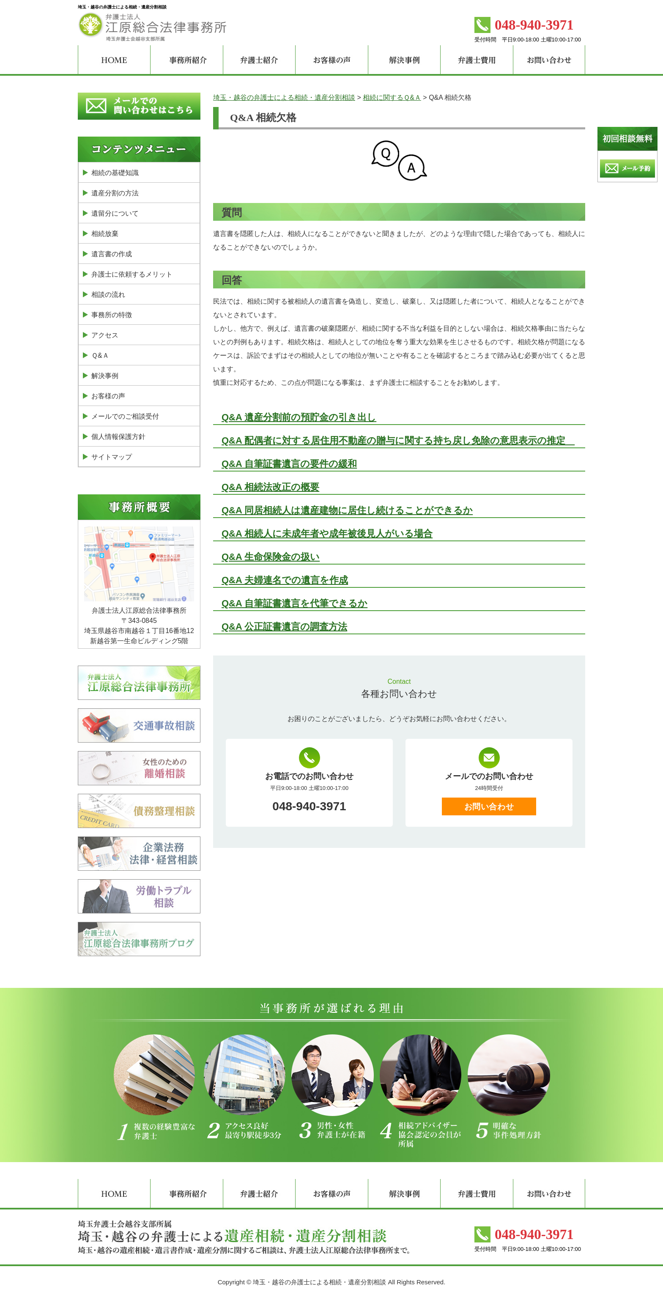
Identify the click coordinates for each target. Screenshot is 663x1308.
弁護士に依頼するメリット (132, 274)
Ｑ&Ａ (100, 355)
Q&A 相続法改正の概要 (270, 487)
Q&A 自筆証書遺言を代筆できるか (294, 603)
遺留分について (115, 213)
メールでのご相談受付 (125, 416)
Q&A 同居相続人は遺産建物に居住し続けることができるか (347, 510)
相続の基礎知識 (115, 172)
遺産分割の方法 (115, 193)
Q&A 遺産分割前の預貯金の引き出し (299, 417)
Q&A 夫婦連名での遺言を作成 (285, 580)
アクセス (104, 335)
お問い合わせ (489, 806)
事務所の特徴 (111, 314)
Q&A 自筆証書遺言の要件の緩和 (289, 463)
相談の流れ (108, 294)
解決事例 (104, 375)
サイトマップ (111, 457)
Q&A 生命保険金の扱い (271, 556)
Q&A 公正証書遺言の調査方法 (284, 626)
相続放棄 (104, 233)
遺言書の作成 (111, 254)
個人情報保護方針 (118, 436)
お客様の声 (108, 396)
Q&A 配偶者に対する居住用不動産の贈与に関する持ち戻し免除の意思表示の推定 (398, 440)
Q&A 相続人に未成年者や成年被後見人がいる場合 (327, 533)
